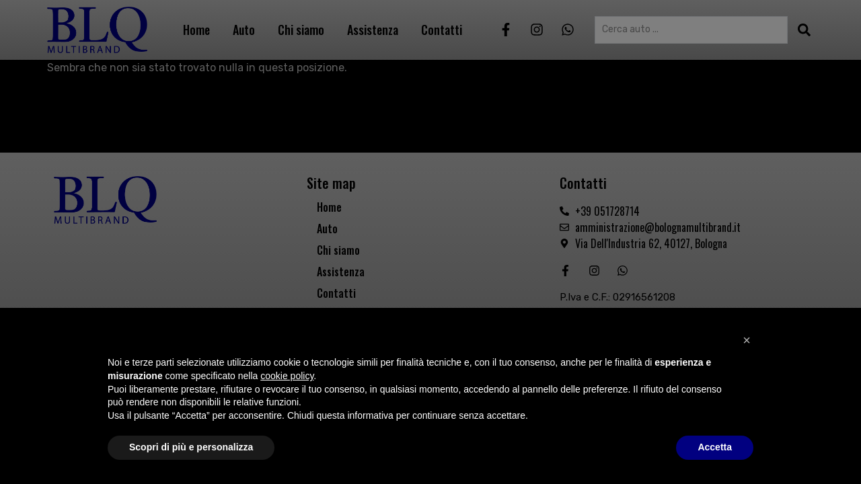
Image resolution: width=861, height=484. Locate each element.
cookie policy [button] (286, 375)
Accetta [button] (715, 447)
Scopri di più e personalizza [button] (191, 447)
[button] (746, 340)
